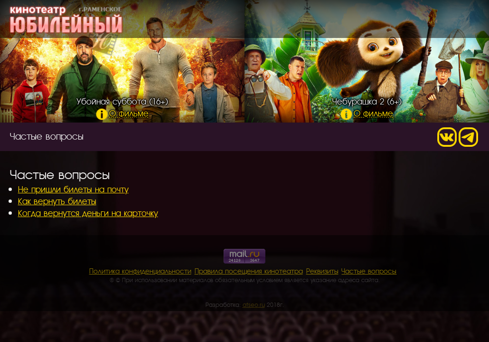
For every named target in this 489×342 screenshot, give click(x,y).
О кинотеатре (322, 21)
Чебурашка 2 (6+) (367, 107)
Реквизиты (322, 271)
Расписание (255, 21)
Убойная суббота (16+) (122, 107)
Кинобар (382, 21)
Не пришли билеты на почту (73, 189)
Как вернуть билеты (57, 201)
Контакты (430, 21)
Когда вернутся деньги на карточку (88, 212)
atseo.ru (254, 304)
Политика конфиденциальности (140, 271)
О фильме (122, 113)
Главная (201, 21)
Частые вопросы (368, 271)
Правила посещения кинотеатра (249, 271)
